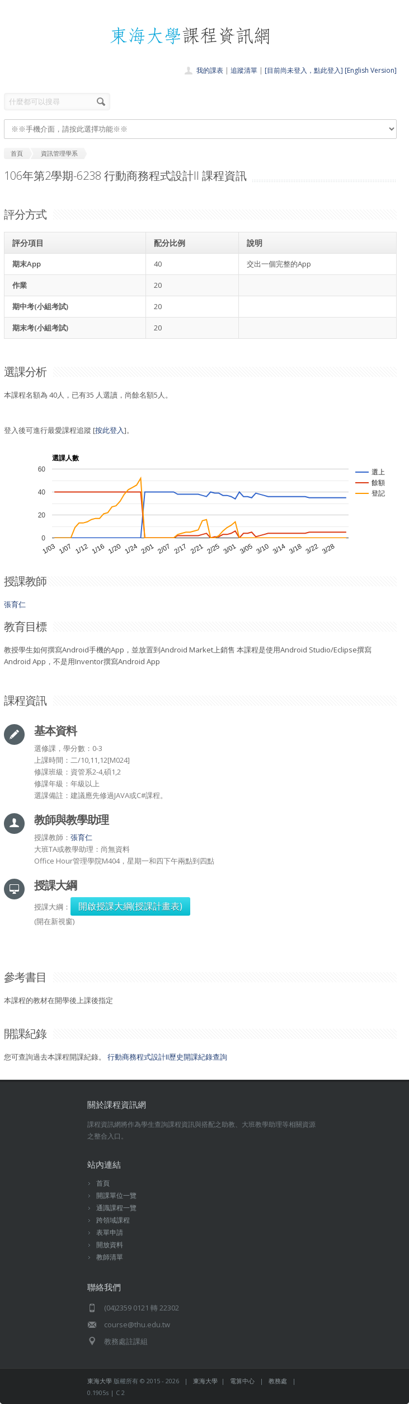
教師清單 (109, 1257)
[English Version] (371, 70)
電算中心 (242, 1381)
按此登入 (109, 430)
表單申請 (109, 1232)
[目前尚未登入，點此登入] (304, 70)
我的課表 (209, 70)
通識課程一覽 (116, 1207)
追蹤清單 (244, 70)
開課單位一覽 (116, 1195)
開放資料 (109, 1244)
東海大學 (99, 1381)
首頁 (103, 1183)
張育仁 (15, 604)
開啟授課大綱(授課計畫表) (130, 906)
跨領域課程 (113, 1220)
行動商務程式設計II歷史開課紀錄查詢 (167, 1057)
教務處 (278, 1381)
